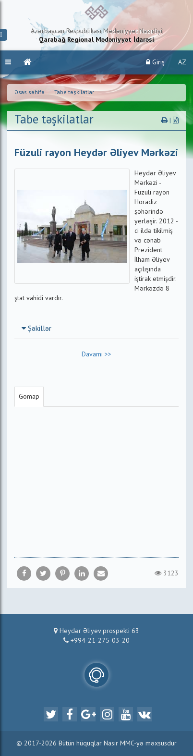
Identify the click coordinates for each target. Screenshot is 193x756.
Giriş (155, 62)
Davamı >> (96, 354)
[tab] (96, 328)
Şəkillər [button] (36, 329)
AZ (182, 62)
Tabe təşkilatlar (74, 93)
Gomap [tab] (29, 396)
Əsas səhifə (29, 93)
